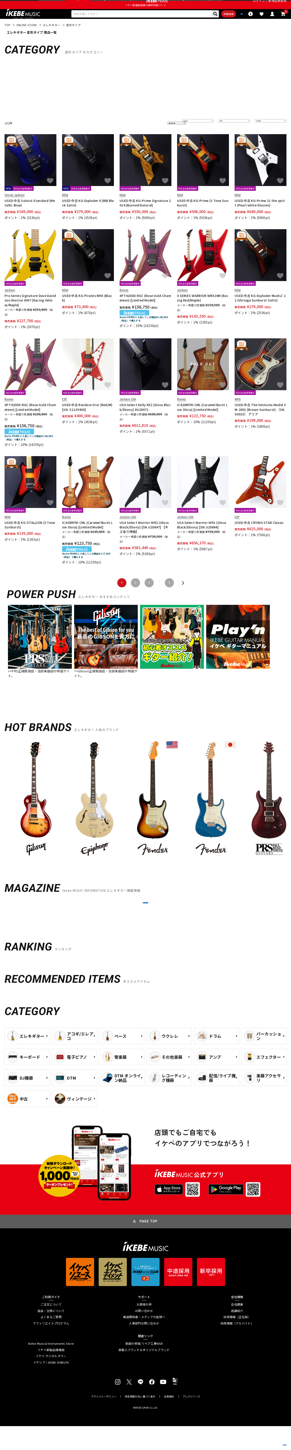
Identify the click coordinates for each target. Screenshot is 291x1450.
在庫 (224, 136)
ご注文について (51, 1328)
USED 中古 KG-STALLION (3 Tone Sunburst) (30, 537)
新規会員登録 (277, 5)
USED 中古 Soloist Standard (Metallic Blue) (30, 215)
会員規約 (169, 1420)
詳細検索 (206, 25)
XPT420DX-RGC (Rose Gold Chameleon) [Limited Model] (145, 310)
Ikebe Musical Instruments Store (51, 1367)
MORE (145, 921)
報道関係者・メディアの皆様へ (144, 1341)
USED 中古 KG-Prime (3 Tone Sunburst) (202, 215)
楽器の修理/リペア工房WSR (144, 1367)
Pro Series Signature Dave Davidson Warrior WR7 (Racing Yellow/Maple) (30, 313)
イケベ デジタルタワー (51, 1380)
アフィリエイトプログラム (51, 1347)
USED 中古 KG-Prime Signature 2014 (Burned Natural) (145, 215)
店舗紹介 (237, 1334)
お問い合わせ (144, 1334)
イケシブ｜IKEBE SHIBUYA (51, 1386)
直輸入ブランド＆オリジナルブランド (144, 1373)
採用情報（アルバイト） (237, 1347)
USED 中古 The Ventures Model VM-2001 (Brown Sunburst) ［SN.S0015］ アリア (260, 422)
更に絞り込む (157, 136)
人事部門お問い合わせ (144, 1347)
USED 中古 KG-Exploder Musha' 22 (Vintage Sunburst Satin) (260, 310)
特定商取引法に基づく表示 (140, 1420)
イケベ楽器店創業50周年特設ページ (145, 15)
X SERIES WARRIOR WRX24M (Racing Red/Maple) (202, 310)
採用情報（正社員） (237, 1341)
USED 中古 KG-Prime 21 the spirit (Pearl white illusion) (260, 215)
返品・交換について (51, 1334)
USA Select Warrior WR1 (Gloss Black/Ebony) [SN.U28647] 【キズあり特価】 (144, 540)
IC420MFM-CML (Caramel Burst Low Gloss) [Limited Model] (202, 419)
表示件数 (263, 136)
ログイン (259, 5)
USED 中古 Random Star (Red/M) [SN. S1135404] (87, 419)
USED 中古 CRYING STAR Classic (259, 535)
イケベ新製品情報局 (51, 1373)
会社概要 (237, 1328)
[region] (145, 814)
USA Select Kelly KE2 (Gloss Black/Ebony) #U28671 (145, 419)
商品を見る (266, 1439)
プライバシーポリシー (103, 1420)
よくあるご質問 (51, 1341)
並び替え (191, 136)
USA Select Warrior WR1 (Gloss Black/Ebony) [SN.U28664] (201, 537)
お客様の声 (144, 1328)
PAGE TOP (149, 1245)
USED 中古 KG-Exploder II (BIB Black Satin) (88, 215)
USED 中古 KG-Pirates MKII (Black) (87, 310)
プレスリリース (191, 1420)
